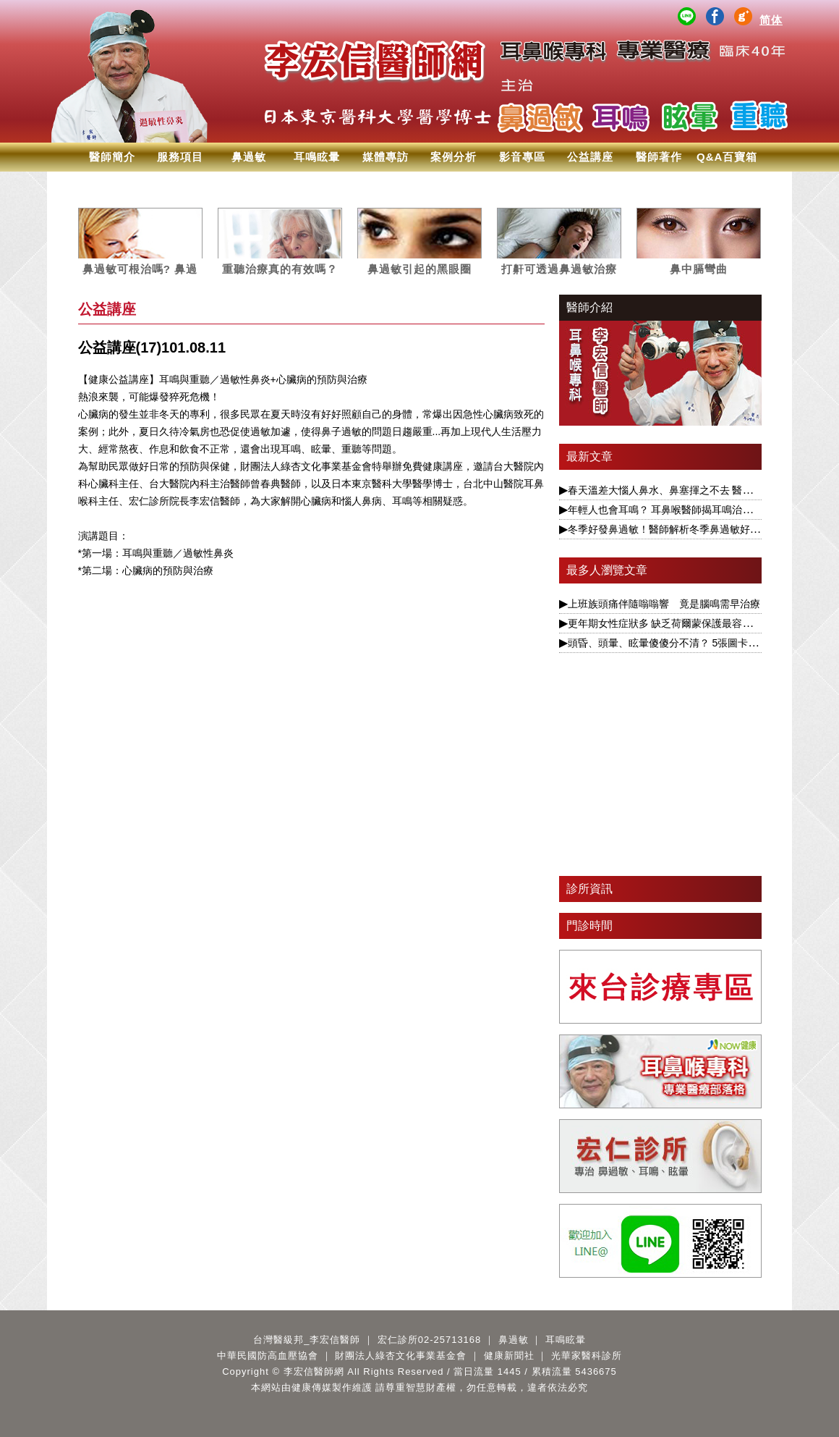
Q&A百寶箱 (727, 157)
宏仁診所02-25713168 (430, 1339)
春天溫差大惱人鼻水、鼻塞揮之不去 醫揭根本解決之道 (691, 490)
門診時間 (589, 925)
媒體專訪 (385, 157)
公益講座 (590, 157)
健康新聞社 (509, 1355)
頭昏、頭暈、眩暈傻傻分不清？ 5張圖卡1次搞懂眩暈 (686, 643)
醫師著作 (659, 157)
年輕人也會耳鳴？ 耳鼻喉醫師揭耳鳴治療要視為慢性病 (691, 509)
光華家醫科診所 (586, 1355)
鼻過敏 (248, 157)
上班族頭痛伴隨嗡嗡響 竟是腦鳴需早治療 (664, 604)
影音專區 (522, 157)
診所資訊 (589, 888)
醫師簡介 (112, 157)
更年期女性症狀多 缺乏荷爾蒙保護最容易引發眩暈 (680, 623)
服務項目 (180, 157)
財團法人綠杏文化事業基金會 (401, 1355)
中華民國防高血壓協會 (267, 1355)
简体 (771, 20)
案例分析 (453, 157)
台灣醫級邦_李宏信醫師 (306, 1339)
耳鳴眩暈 (317, 157)
